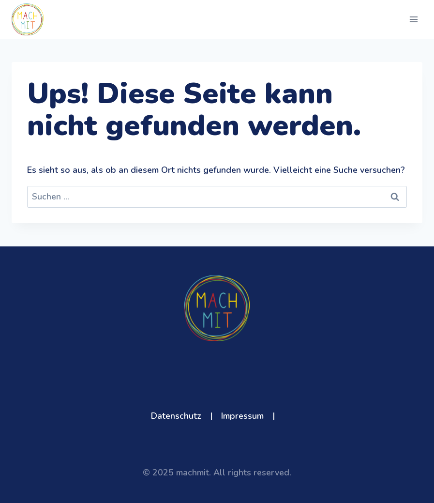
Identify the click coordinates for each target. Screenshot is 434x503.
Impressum (242, 416)
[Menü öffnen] (413, 19)
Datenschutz (176, 416)
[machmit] (28, 19)
